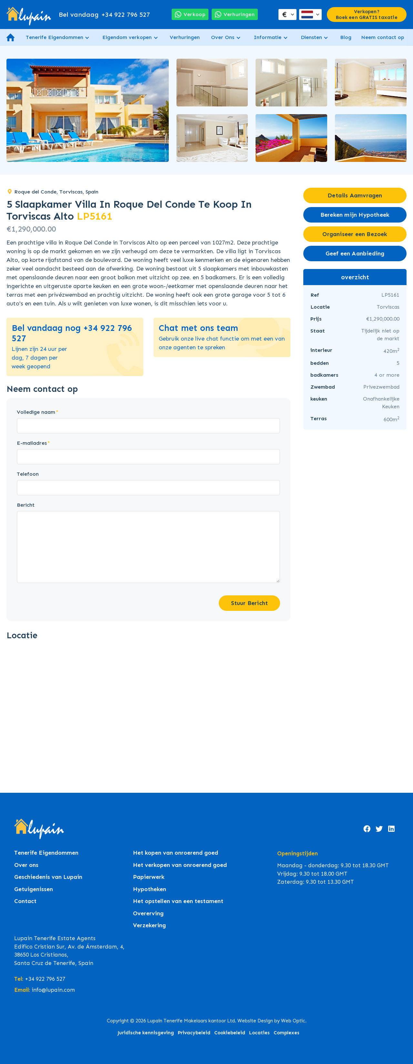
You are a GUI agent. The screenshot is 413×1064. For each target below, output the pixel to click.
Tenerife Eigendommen (54, 37)
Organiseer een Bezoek (354, 234)
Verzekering (149, 925)
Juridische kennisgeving (145, 1033)
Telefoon (28, 474)
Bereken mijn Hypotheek (354, 214)
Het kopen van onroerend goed (175, 853)
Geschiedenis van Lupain (48, 877)
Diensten (311, 37)
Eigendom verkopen (127, 37)
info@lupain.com (53, 990)
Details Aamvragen (354, 195)
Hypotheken (149, 889)
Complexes (286, 1033)
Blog (345, 37)
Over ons (26, 865)
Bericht (26, 505)
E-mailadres (32, 443)
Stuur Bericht (249, 603)
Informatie (267, 37)
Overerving (148, 913)
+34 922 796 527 (104, 14)
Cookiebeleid (229, 1033)
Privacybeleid (194, 1033)
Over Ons (222, 37)
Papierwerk (149, 877)
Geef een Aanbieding (355, 253)
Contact (25, 901)
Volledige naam (36, 412)
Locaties (259, 1033)
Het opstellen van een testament (178, 901)
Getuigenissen (33, 889)
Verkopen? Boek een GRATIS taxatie (367, 14)
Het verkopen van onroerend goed (180, 865)
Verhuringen (185, 37)
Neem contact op (382, 37)
